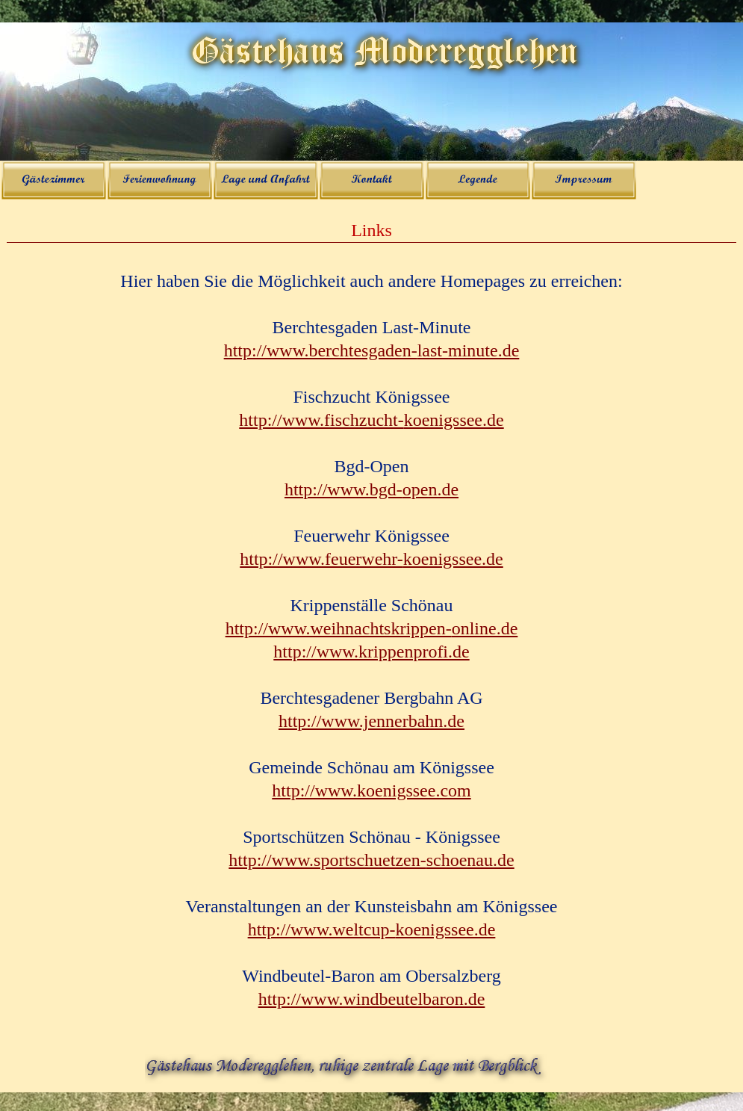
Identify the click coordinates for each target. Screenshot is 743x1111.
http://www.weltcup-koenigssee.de (372, 929)
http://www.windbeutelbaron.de (371, 999)
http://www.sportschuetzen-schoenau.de (371, 860)
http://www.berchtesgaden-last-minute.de (372, 350)
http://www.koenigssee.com (371, 790)
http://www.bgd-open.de (371, 489)
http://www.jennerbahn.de (371, 721)
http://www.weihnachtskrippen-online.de (372, 628)
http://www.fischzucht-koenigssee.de (371, 420)
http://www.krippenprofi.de (371, 651)
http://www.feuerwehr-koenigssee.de (371, 559)
